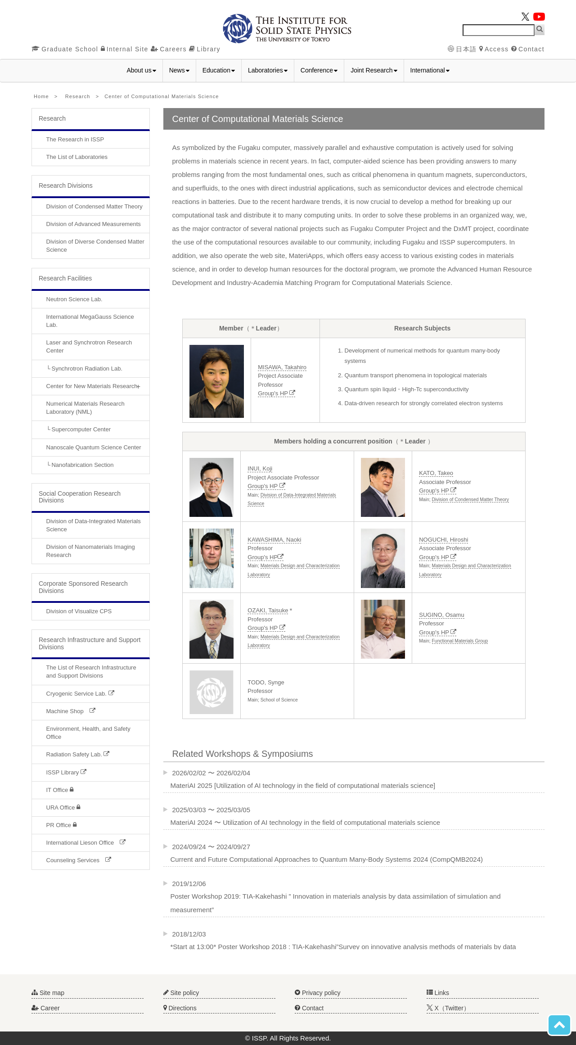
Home (41, 96)
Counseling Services (79, 860)
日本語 (462, 49)
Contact (527, 49)
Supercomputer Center (81, 429)
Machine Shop (70, 711)
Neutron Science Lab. (74, 299)
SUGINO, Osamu (441, 614)
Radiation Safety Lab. (78, 754)
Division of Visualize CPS (79, 611)
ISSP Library (66, 772)
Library (204, 49)
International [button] (430, 70)
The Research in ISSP (75, 139)
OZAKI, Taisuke (268, 610)
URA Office (63, 807)
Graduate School (65, 49)
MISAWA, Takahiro (282, 367)
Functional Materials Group (460, 640)
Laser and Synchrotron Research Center (89, 346)
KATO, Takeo (436, 473)
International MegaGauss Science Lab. (90, 320)
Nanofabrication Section (82, 464)
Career (46, 1008)
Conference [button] (319, 70)
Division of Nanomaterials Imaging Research (90, 550)
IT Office (59, 790)
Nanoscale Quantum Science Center (93, 447)
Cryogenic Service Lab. (80, 693)
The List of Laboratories (77, 157)
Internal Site (124, 49)
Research (77, 96)
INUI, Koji (260, 468)
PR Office (61, 825)
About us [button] (141, 70)
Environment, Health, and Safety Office (88, 732)
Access (494, 49)
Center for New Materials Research (92, 386)
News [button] (179, 70)
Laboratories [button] (268, 70)
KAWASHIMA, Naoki (274, 539)
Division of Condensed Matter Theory (94, 206)
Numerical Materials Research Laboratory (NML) (85, 407)
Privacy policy (317, 992)
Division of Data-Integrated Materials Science (93, 525)
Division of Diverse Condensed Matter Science (95, 245)
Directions (180, 1008)
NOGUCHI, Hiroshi (443, 539)
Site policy (181, 992)
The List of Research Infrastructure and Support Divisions (91, 671)
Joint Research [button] (374, 70)
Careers (169, 49)
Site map (48, 992)
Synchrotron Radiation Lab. (86, 368)
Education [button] (218, 70)
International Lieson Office (86, 842)
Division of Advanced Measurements (93, 224)
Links (438, 992)
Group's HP (276, 393)
